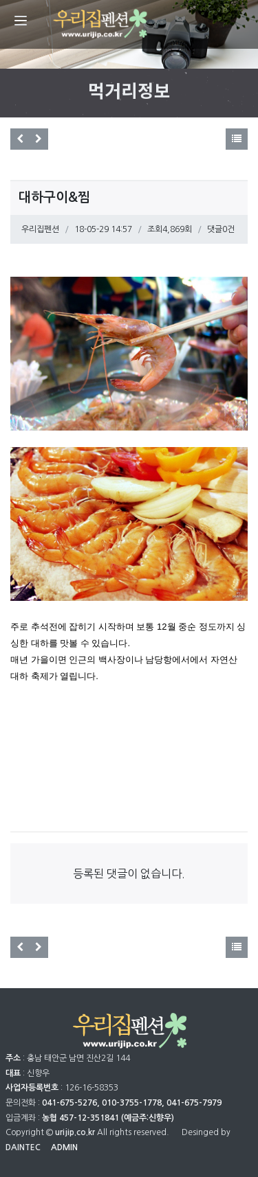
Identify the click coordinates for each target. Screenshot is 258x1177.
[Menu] (20, 20)
